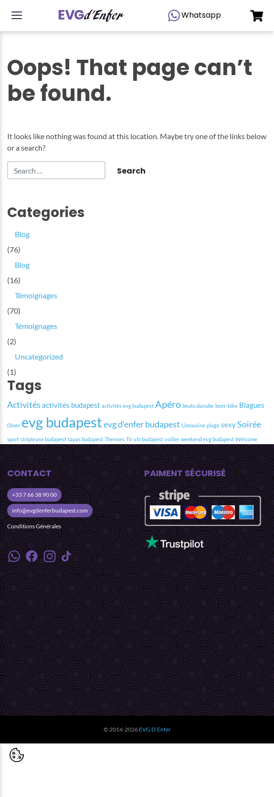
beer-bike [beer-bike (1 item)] (226, 406)
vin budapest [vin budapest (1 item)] (148, 439)
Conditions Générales (34, 526)
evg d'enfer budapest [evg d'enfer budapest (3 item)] (142, 424)
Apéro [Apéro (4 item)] (168, 404)
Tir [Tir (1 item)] (129, 439)
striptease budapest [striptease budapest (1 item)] (43, 439)
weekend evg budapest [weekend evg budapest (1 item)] (207, 439)
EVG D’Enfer (155, 729)
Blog (22, 234)
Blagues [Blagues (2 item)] (251, 405)
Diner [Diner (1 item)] (13, 425)
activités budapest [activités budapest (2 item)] (71, 405)
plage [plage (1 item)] (213, 425)
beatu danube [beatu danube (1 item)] (198, 406)
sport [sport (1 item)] (13, 439)
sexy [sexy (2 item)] (228, 424)
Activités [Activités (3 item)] (24, 405)
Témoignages (36, 295)
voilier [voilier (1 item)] (172, 439)
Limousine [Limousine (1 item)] (193, 425)
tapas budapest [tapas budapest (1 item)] (85, 439)
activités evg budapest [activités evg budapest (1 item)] (128, 406)
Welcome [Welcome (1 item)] (246, 439)
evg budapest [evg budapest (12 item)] (61, 422)
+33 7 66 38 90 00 (34, 494)
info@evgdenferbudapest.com (50, 510)
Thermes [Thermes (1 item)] (115, 439)
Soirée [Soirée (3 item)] (249, 424)
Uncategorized (39, 356)
